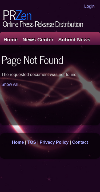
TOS (31, 142)
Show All (9, 84)
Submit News (74, 39)
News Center (37, 39)
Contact (80, 142)
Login (89, 6)
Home (10, 39)
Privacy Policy (54, 142)
